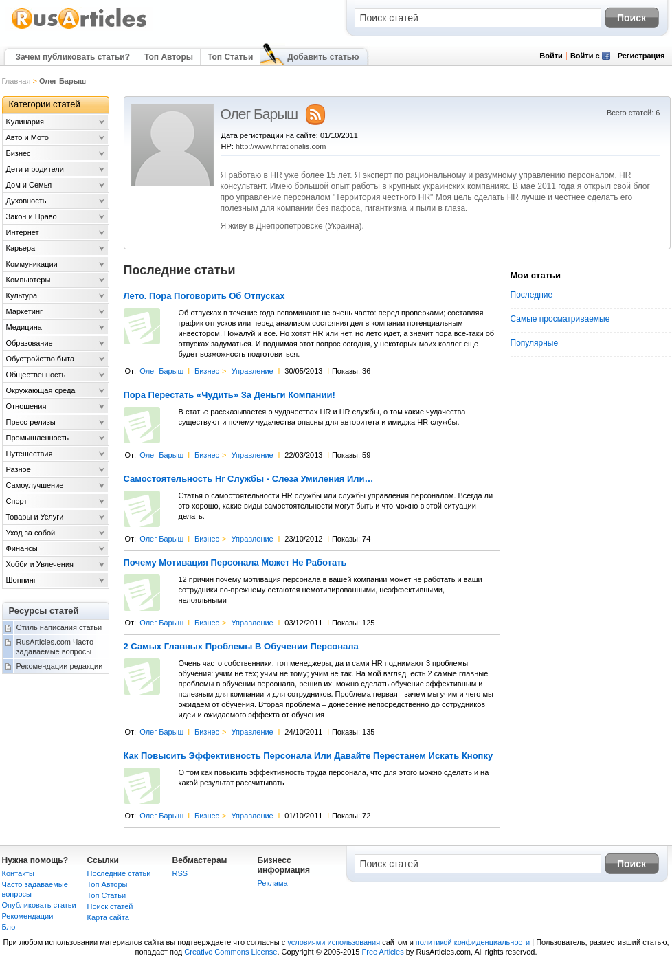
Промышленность (37, 438)
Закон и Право (31, 216)
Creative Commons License (230, 952)
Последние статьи (119, 873)
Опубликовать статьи (39, 905)
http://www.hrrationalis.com (281, 146)
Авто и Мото (27, 137)
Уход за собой (31, 532)
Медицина (24, 327)
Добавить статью (323, 57)
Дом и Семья (29, 185)
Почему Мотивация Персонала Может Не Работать (235, 563)
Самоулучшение (35, 485)
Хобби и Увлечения (40, 564)
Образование (29, 343)
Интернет (22, 232)
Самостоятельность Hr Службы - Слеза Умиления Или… (249, 479)
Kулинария (25, 122)
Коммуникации (32, 264)
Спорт (16, 501)
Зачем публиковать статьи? (73, 57)
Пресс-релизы (31, 422)
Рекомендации (28, 916)
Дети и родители (35, 169)
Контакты (18, 873)
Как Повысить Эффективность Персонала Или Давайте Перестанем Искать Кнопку (308, 756)
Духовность (26, 201)
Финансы (22, 548)
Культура (22, 295)
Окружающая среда (41, 390)
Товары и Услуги (35, 517)
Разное (18, 469)
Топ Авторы (168, 57)
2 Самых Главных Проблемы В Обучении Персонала (241, 646)
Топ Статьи (230, 57)
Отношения (26, 406)
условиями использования (333, 942)
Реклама (273, 883)
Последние (532, 295)
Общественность (36, 374)
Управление (252, 371)
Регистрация (641, 56)
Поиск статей (110, 906)
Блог (10, 927)
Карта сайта (108, 917)
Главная (16, 81)
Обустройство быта (40, 359)
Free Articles (383, 952)
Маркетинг (24, 311)
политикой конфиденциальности (473, 942)
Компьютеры (28, 280)
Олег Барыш (161, 371)
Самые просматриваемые (560, 319)
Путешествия (29, 453)
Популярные (535, 343)
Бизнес (206, 371)
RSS (180, 873)
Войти (551, 56)
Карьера (21, 248)
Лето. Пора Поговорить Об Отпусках (204, 296)
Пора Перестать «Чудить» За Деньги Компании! (229, 395)
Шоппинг (21, 580)
